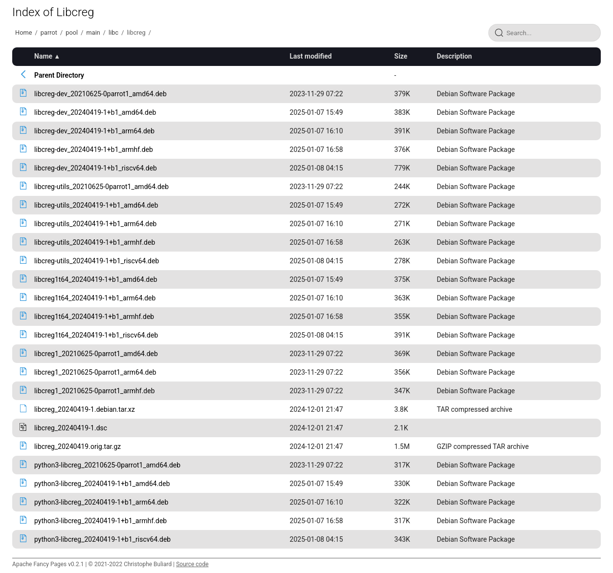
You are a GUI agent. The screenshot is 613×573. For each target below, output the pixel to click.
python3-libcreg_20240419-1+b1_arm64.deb (101, 502)
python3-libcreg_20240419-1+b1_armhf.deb (100, 521)
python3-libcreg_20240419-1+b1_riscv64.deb (102, 539)
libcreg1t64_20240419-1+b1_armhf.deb (94, 316)
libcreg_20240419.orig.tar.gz (77, 446)
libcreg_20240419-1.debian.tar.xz (84, 409)
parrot (49, 32)
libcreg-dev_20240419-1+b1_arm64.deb (94, 131)
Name (43, 56)
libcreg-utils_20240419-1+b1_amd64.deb (96, 205)
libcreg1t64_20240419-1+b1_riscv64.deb (96, 335)
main (93, 32)
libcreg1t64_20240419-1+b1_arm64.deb (94, 298)
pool (72, 32)
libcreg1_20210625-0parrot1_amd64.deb (96, 354)
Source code (192, 564)
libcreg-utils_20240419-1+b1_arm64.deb (95, 224)
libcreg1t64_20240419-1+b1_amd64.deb (95, 279)
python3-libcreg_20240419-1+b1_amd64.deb (102, 484)
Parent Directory (59, 75)
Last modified (311, 56)
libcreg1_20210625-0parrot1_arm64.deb (95, 372)
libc (113, 32)
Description (454, 56)
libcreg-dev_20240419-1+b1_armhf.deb (93, 149)
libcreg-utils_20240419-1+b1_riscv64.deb (96, 261)
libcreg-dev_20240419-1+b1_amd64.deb (95, 112)
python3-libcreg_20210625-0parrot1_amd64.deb (107, 465)
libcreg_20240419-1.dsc (70, 428)
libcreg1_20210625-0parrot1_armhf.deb (94, 391)
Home (23, 32)
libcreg (136, 32)
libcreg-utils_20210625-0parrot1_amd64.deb (101, 187)
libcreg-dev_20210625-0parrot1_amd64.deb (100, 94)
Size (401, 56)
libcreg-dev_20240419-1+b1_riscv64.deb (95, 168)
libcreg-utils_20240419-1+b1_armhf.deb (94, 242)
